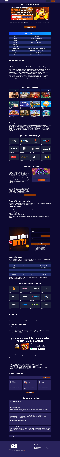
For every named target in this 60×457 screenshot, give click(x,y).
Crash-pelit (35, 90)
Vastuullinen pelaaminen (37, 447)
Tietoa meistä (36, 444)
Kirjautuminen (48, 1)
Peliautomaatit (46, 90)
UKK (46, 447)
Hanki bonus (30, 195)
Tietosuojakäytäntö (36, 448)
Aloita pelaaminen (30, 27)
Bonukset (20, 1)
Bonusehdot (47, 444)
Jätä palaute (46, 377)
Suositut (14, 90)
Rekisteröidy (34, 1)
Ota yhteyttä (47, 448)
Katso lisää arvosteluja (30, 392)
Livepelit (24, 90)
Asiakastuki (29, 1)
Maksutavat (25, 1)
